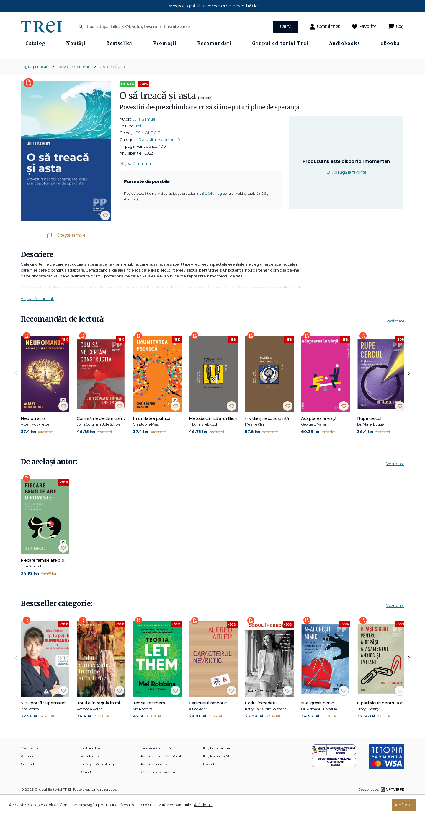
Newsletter (210, 781)
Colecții (87, 789)
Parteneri (29, 773)
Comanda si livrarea (158, 789)
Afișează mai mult (136, 180)
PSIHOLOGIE (147, 149)
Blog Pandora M (215, 773)
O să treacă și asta (113, 84)
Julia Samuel (144, 136)
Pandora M (90, 773)
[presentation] (16, 390)
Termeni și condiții (156, 765)
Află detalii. (203, 804)
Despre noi (30, 765)
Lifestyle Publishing (97, 781)
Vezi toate (395, 338)
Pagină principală (35, 84)
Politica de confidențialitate (164, 773)
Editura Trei (91, 765)
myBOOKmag (209, 210)
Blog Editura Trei (215, 765)
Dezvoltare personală (74, 84)
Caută (286, 26)
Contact (28, 781)
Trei (137, 143)
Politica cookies (154, 781)
